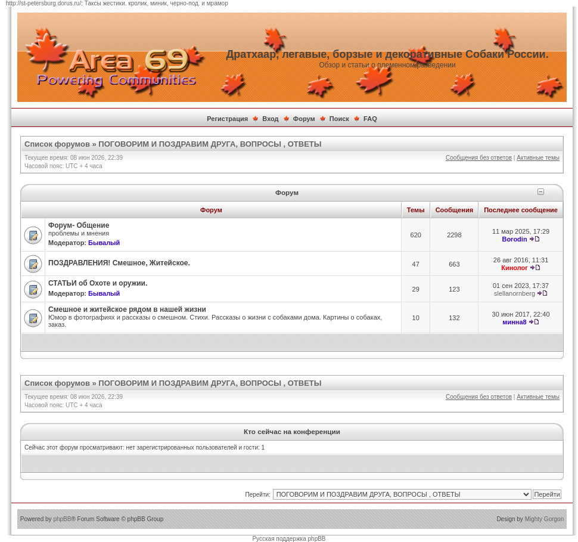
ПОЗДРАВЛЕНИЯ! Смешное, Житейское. (119, 263)
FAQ (370, 118)
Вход (270, 118)
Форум (304, 118)
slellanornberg (514, 293)
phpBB (62, 519)
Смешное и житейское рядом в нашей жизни (127, 309)
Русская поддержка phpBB (288, 538)
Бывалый (104, 242)
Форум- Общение (78, 225)
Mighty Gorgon (544, 519)
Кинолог (514, 267)
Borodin (514, 239)
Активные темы (538, 157)
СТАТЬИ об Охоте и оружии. (97, 283)
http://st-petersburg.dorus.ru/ (43, 3)
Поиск (339, 118)
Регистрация (227, 118)
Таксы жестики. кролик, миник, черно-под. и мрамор (156, 3)
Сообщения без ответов (479, 157)
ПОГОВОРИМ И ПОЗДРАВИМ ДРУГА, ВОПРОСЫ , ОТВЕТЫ (209, 144)
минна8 (514, 322)
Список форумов (57, 144)
